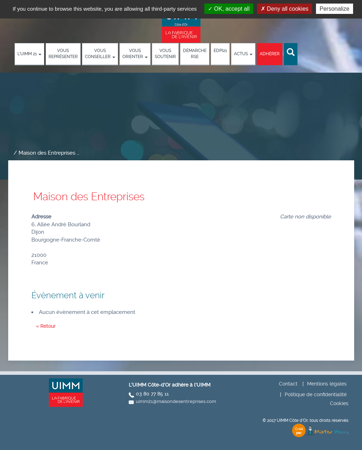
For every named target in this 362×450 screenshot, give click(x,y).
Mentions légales (327, 384)
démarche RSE (195, 53)
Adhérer (270, 53)
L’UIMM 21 (29, 53)
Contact (288, 384)
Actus (243, 53)
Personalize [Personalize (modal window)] (335, 9)
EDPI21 (220, 50)
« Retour (46, 326)
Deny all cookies (285, 9)
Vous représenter (63, 53)
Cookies (339, 403)
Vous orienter (135, 53)
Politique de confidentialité (316, 394)
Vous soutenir (165, 53)
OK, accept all (229, 9)
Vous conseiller (100, 53)
